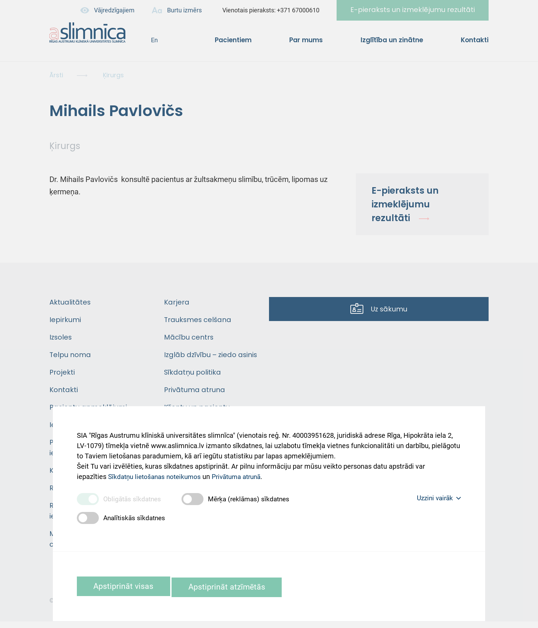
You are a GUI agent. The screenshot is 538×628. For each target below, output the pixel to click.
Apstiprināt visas (128, 586)
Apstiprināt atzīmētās (242, 586)
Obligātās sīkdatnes (133, 498)
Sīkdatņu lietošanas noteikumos (157, 470)
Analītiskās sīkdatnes (135, 517)
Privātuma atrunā (243, 470)
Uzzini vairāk (437, 497)
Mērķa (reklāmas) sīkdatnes (253, 498)
